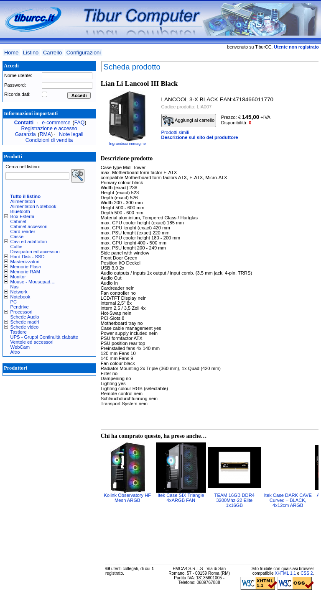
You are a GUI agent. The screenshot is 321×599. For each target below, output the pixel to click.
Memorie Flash (25, 266)
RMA (45, 134)
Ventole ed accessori (32, 341)
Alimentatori (22, 201)
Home (11, 52)
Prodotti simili (175, 132)
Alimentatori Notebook (33, 206)
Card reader (23, 231)
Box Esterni (22, 216)
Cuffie (16, 246)
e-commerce (56, 123)
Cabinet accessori (29, 226)
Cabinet (18, 221)
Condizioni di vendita (49, 140)
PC (13, 301)
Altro (15, 352)
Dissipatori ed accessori (35, 251)
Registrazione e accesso (49, 128)
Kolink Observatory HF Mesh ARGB (127, 498)
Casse (17, 236)
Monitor (18, 276)
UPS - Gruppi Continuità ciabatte (44, 336)
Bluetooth (20, 211)
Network (19, 291)
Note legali (71, 134)
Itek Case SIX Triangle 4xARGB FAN (181, 498)
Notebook (20, 296)
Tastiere (18, 331)
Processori (21, 311)
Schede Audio (24, 316)
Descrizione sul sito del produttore (199, 137)
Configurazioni (83, 52)
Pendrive (19, 306)
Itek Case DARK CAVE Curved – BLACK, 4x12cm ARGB (288, 500)
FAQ (79, 123)
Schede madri (24, 321)
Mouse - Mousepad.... (33, 281)
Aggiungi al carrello (188, 120)
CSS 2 (307, 573)
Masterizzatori (25, 261)
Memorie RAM (25, 271)
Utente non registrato (296, 46)
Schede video (24, 326)
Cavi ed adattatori (28, 241)
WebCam (20, 347)
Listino (30, 52)
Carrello (52, 52)
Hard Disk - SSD (27, 256)
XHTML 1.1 (285, 573)
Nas (14, 286)
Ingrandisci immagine (127, 143)
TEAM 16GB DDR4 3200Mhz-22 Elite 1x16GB (234, 500)
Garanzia (25, 134)
